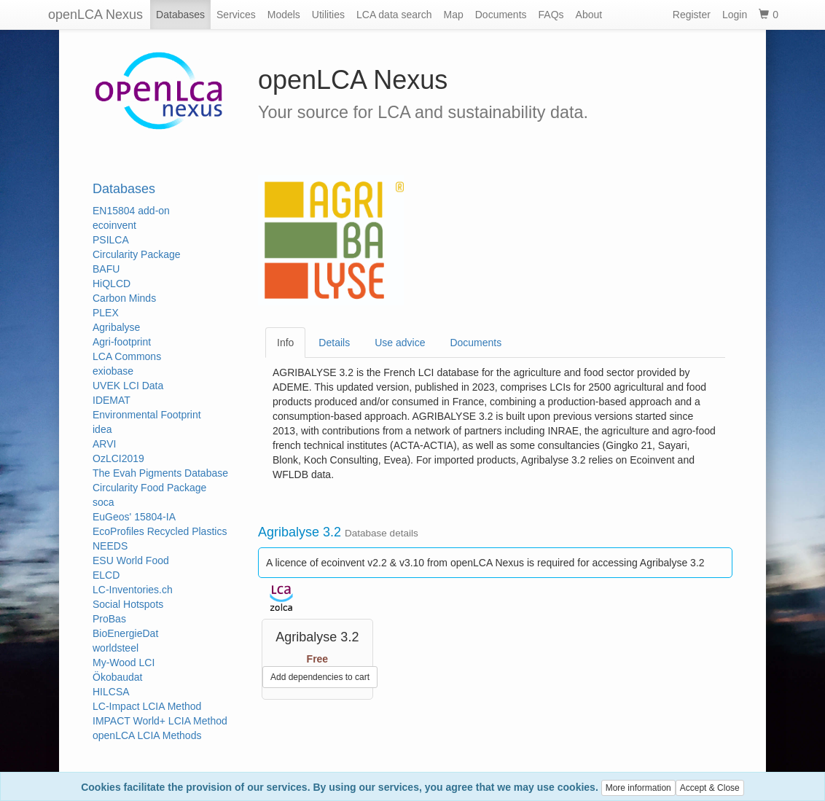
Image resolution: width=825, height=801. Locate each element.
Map (454, 14)
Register (692, 14)
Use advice (400, 342)
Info (285, 342)
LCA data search (394, 14)
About (589, 14)
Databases (180, 14)
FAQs (551, 14)
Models (283, 14)
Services (236, 14)
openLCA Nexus (95, 14)
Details (334, 342)
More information (638, 788)
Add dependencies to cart (320, 677)
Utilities (328, 14)
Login (734, 14)
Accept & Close (710, 788)
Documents (501, 14)
